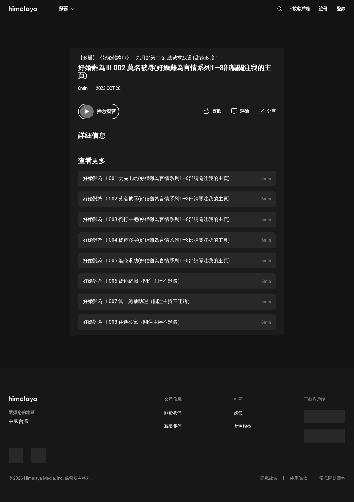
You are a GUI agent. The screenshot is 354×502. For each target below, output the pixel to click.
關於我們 (173, 412)
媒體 (238, 412)
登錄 (341, 8)
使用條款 (298, 478)
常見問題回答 (332, 478)
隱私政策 (269, 478)
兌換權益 (242, 426)
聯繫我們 (173, 426)
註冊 (323, 8)
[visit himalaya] (23, 9)
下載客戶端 (299, 8)
